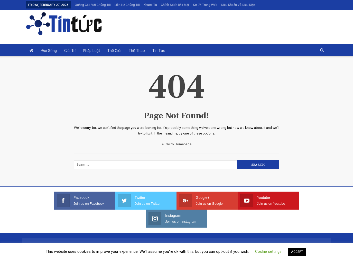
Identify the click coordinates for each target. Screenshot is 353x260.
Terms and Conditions (163, 254)
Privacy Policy (195, 254)
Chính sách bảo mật (175, 5)
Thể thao (137, 50)
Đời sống (49, 50)
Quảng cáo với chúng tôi (93, 5)
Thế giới (114, 50)
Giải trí (70, 50)
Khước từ (150, 5)
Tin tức (158, 50)
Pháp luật (91, 50)
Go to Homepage (176, 144)
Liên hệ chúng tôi (127, 5)
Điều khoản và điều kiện (238, 5)
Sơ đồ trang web (205, 5)
